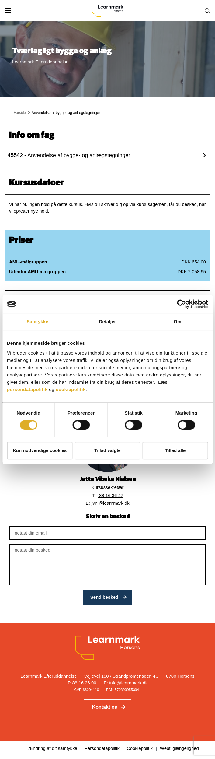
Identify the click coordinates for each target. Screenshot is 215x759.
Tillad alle (175, 450)
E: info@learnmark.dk (125, 682)
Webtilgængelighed (179, 748)
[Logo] (107, 11)
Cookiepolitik (140, 748)
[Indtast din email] (107, 533)
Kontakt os (104, 707)
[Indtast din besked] (107, 564)
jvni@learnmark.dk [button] (110, 503)
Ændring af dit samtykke (52, 748)
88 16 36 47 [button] (110, 495)
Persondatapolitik (102, 748)
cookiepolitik (71, 389)
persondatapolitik (27, 389)
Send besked (104, 597)
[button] (48, 10)
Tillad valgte (107, 450)
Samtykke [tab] (37, 321)
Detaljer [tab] (107, 321)
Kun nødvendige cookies (40, 450)
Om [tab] (177, 321)
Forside (20, 113)
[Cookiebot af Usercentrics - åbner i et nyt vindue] (181, 304)
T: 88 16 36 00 (82, 682)
